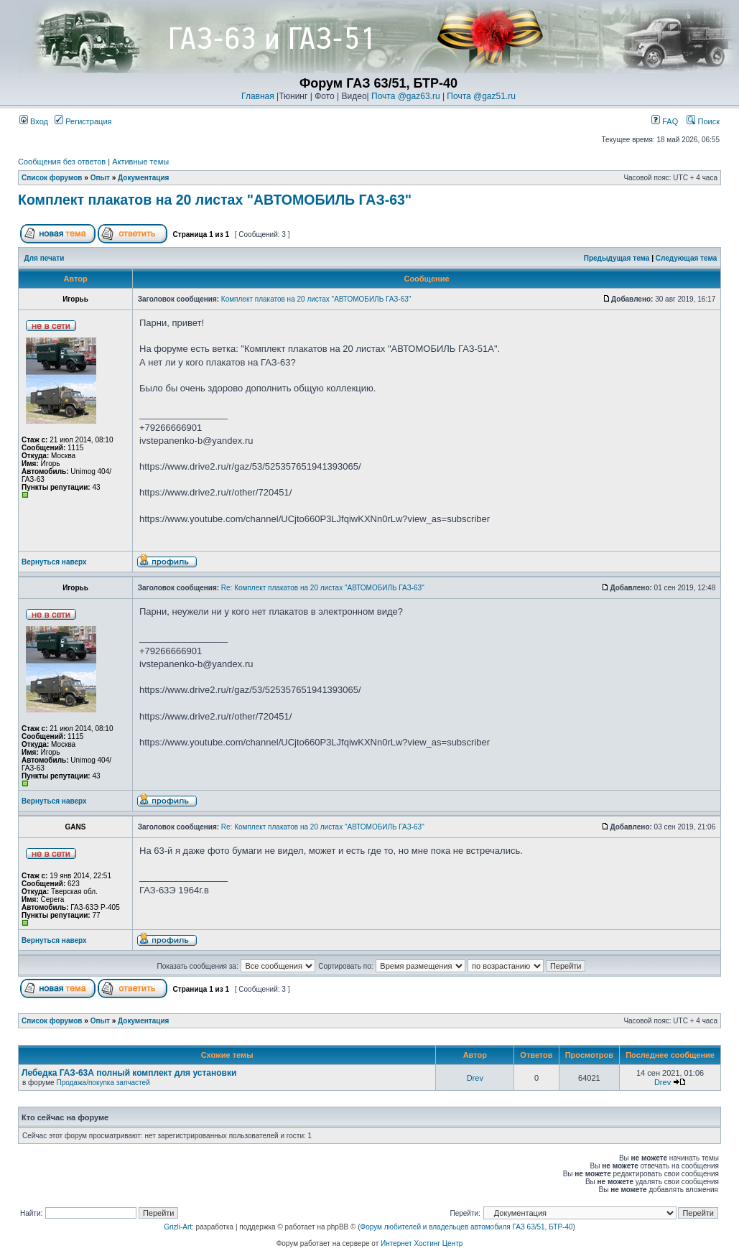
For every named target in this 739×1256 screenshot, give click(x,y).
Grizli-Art (178, 1227)
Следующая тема (686, 258)
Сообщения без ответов (62, 161)
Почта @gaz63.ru (405, 96)
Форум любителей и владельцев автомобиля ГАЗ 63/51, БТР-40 (467, 1227)
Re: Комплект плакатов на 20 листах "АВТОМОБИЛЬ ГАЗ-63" (322, 588)
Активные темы (140, 161)
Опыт (100, 178)
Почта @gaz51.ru (481, 96)
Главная (257, 96)
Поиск (703, 121)
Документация (143, 178)
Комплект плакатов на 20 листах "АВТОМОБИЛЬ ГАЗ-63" (215, 200)
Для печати (44, 258)
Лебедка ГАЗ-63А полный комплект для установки (129, 1073)
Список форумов (52, 178)
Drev (475, 1078)
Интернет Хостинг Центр (422, 1243)
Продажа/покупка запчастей (102, 1083)
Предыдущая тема (617, 258)
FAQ (664, 121)
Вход (33, 121)
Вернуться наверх (54, 562)
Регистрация (83, 121)
